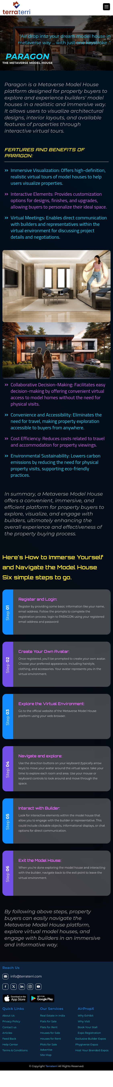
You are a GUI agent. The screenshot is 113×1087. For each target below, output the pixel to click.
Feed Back (9, 1038)
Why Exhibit (85, 1015)
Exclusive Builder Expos (90, 1038)
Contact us (9, 1027)
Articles (7, 1032)
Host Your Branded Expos (91, 1050)
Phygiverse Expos (86, 1044)
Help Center (10, 1044)
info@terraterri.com (22, 976)
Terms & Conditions (14, 1050)
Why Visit (84, 1021)
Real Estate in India (52, 1015)
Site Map (46, 1054)
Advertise (46, 1049)
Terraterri (51, 1066)
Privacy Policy (11, 1021)
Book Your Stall (87, 1027)
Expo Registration (89, 1032)
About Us (8, 1015)
